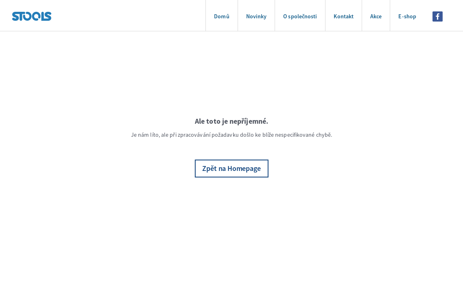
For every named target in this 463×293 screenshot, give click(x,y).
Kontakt (344, 16)
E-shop (407, 16)
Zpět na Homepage (231, 168)
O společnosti (300, 16)
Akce (376, 16)
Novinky (256, 16)
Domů (221, 16)
